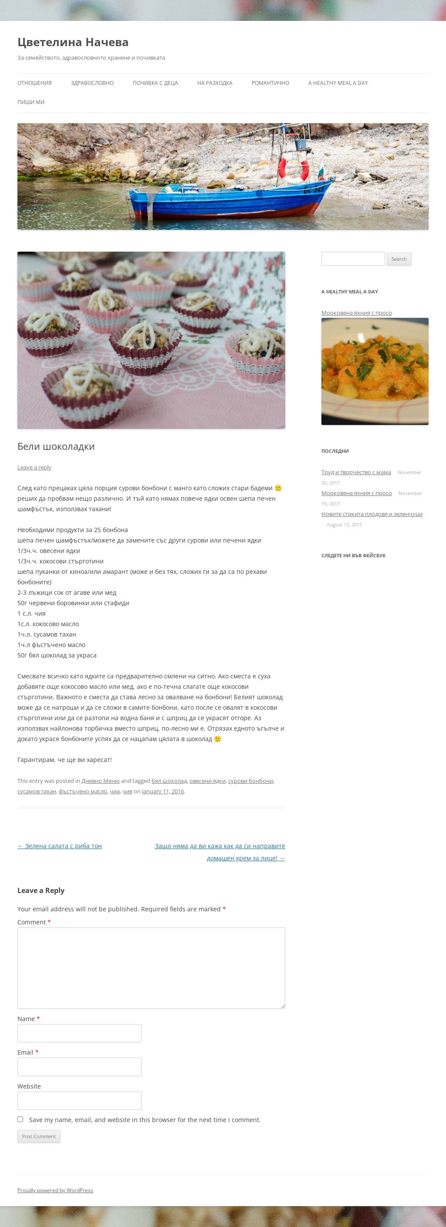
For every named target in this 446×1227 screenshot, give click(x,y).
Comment (34, 922)
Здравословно (92, 83)
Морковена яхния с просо (356, 313)
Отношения (34, 83)
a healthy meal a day (338, 83)
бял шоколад (169, 781)
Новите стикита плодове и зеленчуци (371, 514)
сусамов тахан (36, 791)
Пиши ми (30, 102)
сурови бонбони (250, 781)
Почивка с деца (155, 83)
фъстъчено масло (83, 791)
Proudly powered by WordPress (55, 1190)
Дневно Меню (100, 781)
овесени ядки (207, 781)
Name (28, 1019)
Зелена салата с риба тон (59, 846)
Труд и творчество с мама (356, 472)
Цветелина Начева (73, 42)
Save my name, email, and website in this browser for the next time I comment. (145, 1120)
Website (29, 1086)
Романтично (270, 83)
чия (127, 791)
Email (28, 1052)
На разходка (215, 83)
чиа (115, 791)
